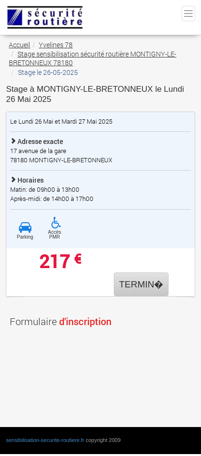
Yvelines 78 (56, 44)
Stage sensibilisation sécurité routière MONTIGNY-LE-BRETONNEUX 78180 (92, 58)
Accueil (19, 44)
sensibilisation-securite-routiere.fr (45, 440)
